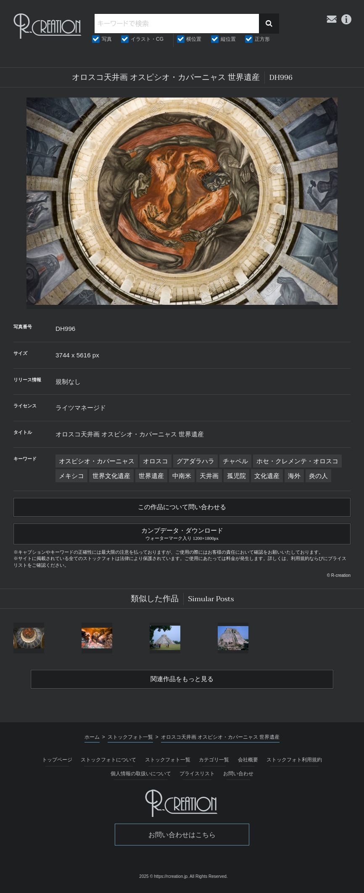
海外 (294, 475)
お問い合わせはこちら (182, 836)
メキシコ (71, 475)
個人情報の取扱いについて (141, 776)
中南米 (181, 475)
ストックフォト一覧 (167, 762)
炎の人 (318, 475)
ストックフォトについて (108, 762)
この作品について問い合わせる (182, 507)
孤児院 (236, 475)
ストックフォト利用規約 (294, 762)
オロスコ (155, 461)
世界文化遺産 (111, 475)
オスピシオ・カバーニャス (97, 461)
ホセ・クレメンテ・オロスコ (297, 461)
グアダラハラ (195, 461)
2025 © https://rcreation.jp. (163, 879)
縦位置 (228, 39)
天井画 (209, 475)
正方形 (262, 39)
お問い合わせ (238, 776)
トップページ (57, 762)
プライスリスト (197, 776)
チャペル (235, 461)
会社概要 (248, 762)
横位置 (193, 39)
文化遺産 (267, 475)
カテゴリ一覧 (214, 762)
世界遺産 (151, 475)
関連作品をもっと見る (182, 681)
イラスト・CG (147, 39)
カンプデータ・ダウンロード (182, 534)
